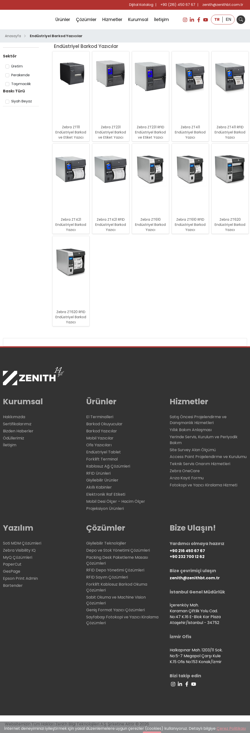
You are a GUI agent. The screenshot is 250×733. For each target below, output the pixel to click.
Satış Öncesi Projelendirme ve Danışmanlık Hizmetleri (198, 420)
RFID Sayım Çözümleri (107, 577)
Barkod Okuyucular (104, 424)
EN (228, 19)
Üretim (17, 66)
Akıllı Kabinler (99, 487)
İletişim (161, 19)
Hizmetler (112, 19)
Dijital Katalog (141, 4)
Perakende (20, 75)
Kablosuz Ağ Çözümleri (108, 466)
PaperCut (12, 564)
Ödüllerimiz (13, 438)
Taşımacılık (21, 83)
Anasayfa (15, 35)
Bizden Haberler (18, 431)
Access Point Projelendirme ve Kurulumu (208, 456)
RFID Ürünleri (98, 473)
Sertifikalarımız (17, 424)
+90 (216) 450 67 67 (177, 4)
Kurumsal (138, 19)
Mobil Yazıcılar (100, 438)
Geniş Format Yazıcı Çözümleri (115, 610)
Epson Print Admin (20, 578)
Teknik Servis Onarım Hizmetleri (200, 464)
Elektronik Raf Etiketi (105, 494)
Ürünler (62, 19)
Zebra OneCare (185, 471)
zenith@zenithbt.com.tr (222, 4)
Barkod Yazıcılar (101, 431)
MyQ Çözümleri (17, 557)
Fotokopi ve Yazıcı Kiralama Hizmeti (203, 485)
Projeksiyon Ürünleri (105, 508)
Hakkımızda (14, 417)
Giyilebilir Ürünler (102, 480)
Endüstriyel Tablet (103, 452)
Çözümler (86, 19)
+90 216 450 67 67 (187, 551)
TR (217, 19)
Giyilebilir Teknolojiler (106, 543)
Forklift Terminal (102, 459)
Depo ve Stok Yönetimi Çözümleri (118, 550)
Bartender (13, 585)
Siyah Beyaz (21, 101)
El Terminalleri (99, 417)
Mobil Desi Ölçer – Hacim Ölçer (115, 501)
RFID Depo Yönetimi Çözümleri (115, 570)
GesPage (11, 571)
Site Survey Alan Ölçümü (193, 450)
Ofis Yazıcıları (99, 445)
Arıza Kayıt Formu (187, 478)
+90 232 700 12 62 (187, 556)
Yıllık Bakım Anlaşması (191, 430)
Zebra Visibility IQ (19, 550)
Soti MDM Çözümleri (22, 543)
